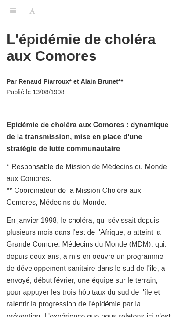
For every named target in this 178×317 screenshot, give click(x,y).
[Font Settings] (32, 11)
